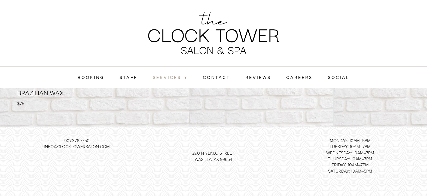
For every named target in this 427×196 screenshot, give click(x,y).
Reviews (258, 77)
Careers (299, 77)
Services (170, 77)
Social (338, 77)
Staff (129, 77)
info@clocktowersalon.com (77, 146)
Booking (91, 77)
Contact (216, 77)
